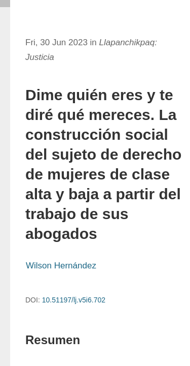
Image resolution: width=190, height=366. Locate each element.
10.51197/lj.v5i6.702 (73, 300)
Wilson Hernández (61, 265)
